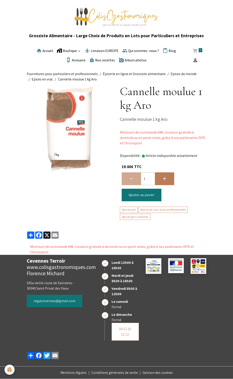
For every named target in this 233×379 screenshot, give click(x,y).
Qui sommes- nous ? (140, 50)
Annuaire (76, 60)
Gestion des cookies (158, 372)
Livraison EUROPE (102, 50)
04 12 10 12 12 (125, 332)
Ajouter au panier (141, 195)
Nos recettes (102, 60)
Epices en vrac (42, 79)
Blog (169, 50)
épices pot (129, 210)
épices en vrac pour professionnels (163, 210)
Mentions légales (73, 372)
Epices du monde (184, 73)
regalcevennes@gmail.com (54, 301)
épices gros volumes (135, 217)
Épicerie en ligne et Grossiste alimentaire (134, 73)
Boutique (67, 50)
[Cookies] (9, 370)
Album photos (133, 60)
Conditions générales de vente (114, 372)
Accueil (44, 50)
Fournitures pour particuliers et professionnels (62, 73)
